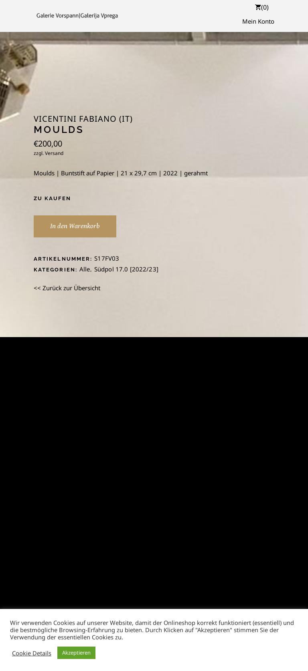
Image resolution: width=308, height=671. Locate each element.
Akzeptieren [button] (76, 652)
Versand (54, 153)
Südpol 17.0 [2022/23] (126, 269)
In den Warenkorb (75, 226)
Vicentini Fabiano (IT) (83, 119)
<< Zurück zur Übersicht (67, 288)
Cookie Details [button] (31, 653)
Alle (84, 269)
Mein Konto (258, 21)
